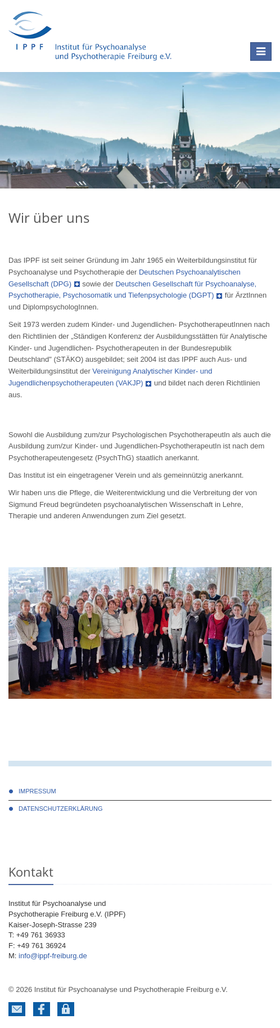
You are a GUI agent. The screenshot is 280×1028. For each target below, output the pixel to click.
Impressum (37, 791)
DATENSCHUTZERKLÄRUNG (61, 808)
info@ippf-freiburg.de (53, 955)
